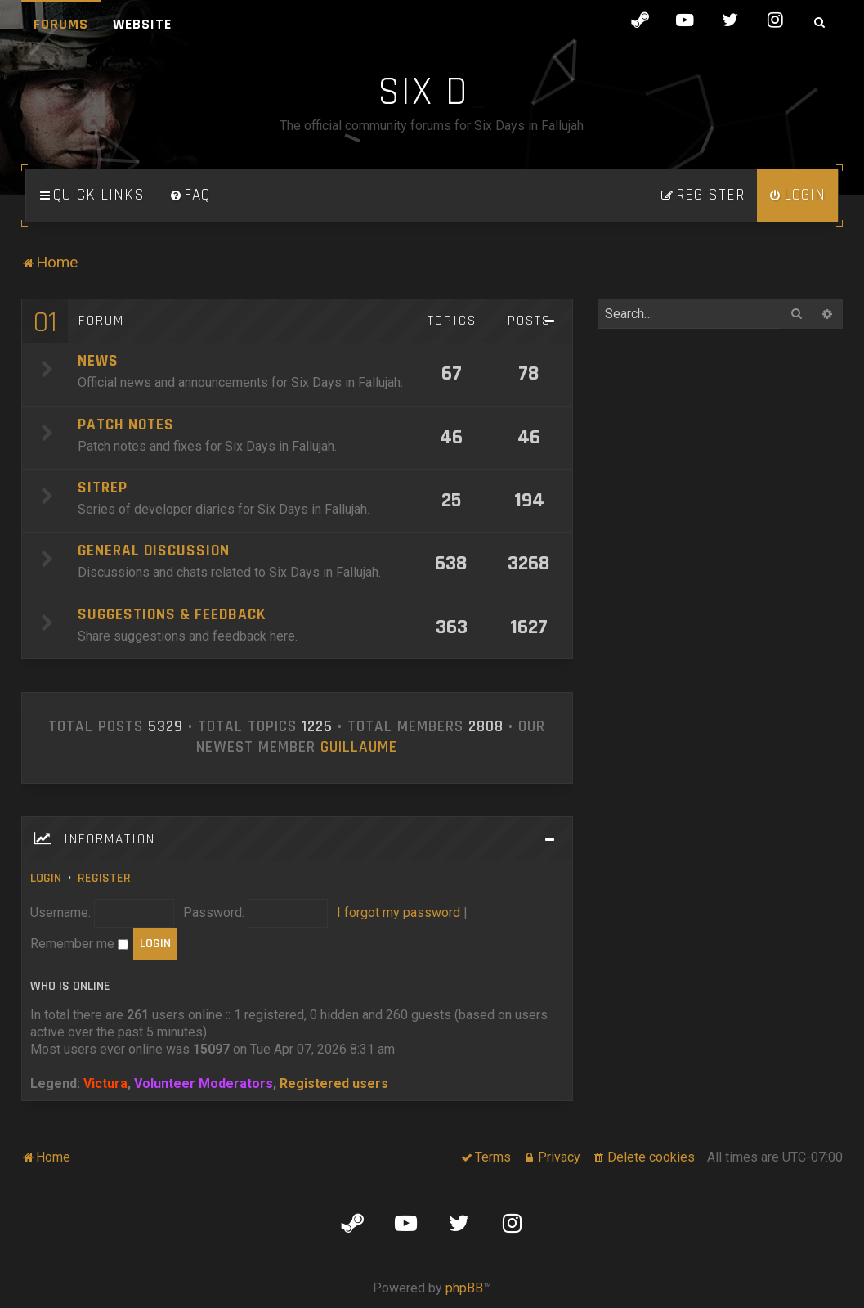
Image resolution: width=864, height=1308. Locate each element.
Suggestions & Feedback (172, 615)
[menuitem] (189, 195)
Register (104, 878)
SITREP (103, 488)
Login (45, 878)
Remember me (79, 943)
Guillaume (358, 747)
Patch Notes (126, 425)
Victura (105, 1083)
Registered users (334, 1083)
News (98, 361)
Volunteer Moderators (203, 1083)
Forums (61, 24)
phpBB (464, 1288)
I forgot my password (398, 912)
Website (142, 24)
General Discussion (154, 551)
